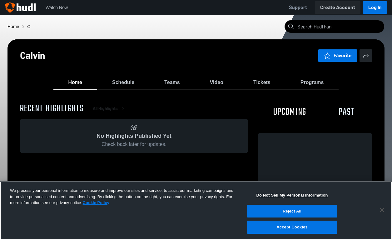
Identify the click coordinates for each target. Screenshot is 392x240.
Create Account (337, 7)
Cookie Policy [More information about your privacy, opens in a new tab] (96, 202)
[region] (196, 210)
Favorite (338, 55)
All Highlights (110, 112)
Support (298, 7)
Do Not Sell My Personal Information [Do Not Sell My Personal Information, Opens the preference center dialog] (292, 195)
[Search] (339, 26)
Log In (375, 7)
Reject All (292, 211)
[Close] (382, 210)
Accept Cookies (291, 227)
